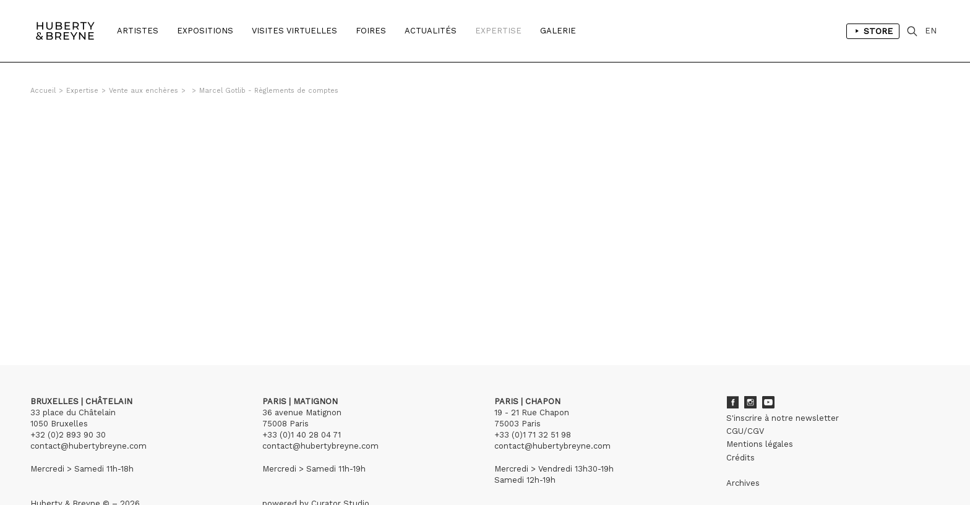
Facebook (732, 402)
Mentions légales (759, 444)
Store (873, 31)
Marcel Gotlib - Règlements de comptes (268, 91)
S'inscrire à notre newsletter (782, 418)
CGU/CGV (745, 431)
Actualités (431, 30)
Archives (743, 483)
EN (931, 30)
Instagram (750, 402)
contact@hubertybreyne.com (88, 446)
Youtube (768, 402)
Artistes (137, 30)
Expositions (205, 30)
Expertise (498, 30)
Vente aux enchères (143, 91)
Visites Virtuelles (294, 30)
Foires (371, 30)
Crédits (740, 457)
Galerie (558, 30)
